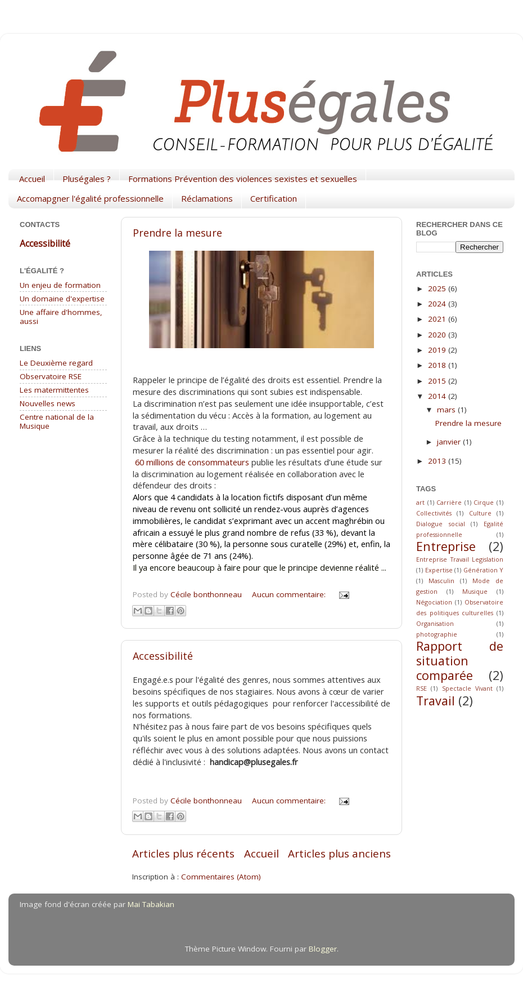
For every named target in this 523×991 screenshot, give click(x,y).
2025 (438, 288)
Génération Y (483, 570)
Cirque (484, 502)
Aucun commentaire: (290, 594)
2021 (438, 319)
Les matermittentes (54, 390)
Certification (273, 198)
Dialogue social (440, 523)
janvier (450, 442)
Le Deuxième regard (56, 363)
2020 (438, 335)
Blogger (323, 949)
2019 (438, 350)
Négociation (434, 602)
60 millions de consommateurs (192, 462)
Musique (475, 591)
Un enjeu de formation (60, 285)
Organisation (435, 623)
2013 (438, 461)
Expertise (439, 570)
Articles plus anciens (339, 853)
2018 (438, 365)
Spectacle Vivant (467, 688)
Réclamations (207, 198)
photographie (436, 634)
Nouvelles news (47, 403)
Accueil (32, 178)
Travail (435, 700)
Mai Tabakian (151, 904)
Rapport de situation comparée (459, 660)
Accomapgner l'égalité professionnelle (90, 198)
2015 (438, 381)
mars (447, 410)
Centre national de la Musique (57, 421)
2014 (438, 396)
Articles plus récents (183, 853)
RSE (421, 688)
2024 (438, 304)
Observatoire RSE (51, 376)
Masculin (441, 580)
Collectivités (434, 513)
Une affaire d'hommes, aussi (61, 316)
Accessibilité (163, 656)
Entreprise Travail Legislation (459, 559)
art (420, 502)
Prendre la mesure (177, 232)
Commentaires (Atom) (221, 877)
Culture (480, 513)
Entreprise (446, 546)
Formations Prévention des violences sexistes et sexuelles (242, 178)
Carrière (449, 502)
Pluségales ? (86, 178)
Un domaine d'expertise (62, 299)
